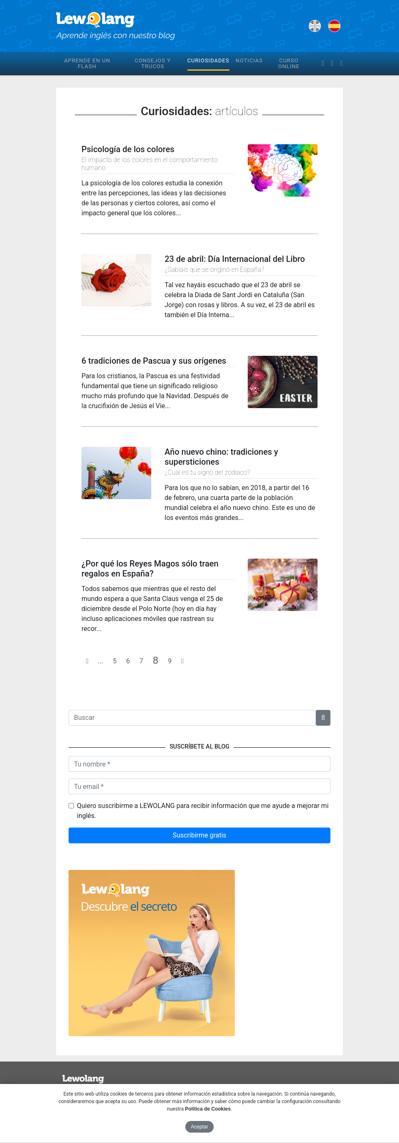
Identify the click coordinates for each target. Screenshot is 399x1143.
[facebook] (323, 64)
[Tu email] (199, 786)
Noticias (249, 60)
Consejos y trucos (153, 63)
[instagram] (341, 64)
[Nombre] (199, 764)
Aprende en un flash (87, 63)
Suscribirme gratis (199, 835)
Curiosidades (208, 60)
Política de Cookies (208, 1109)
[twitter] (332, 64)
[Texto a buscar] (192, 718)
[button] (323, 718)
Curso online (288, 63)
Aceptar (199, 1127)
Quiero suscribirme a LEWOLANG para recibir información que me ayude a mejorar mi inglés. (203, 811)
